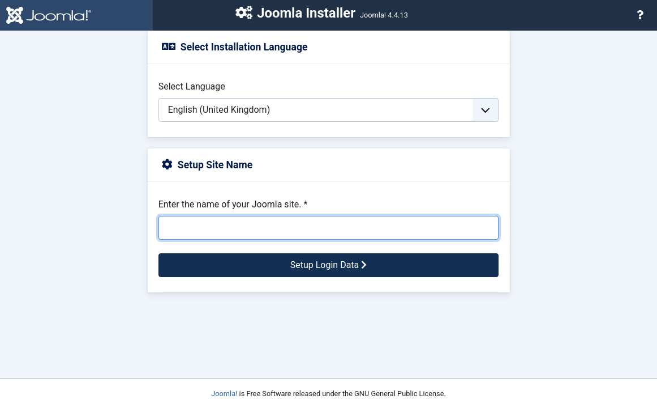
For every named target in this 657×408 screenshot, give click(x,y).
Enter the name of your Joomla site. (233, 204)
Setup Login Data (328, 265)
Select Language (191, 86)
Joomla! (224, 393)
